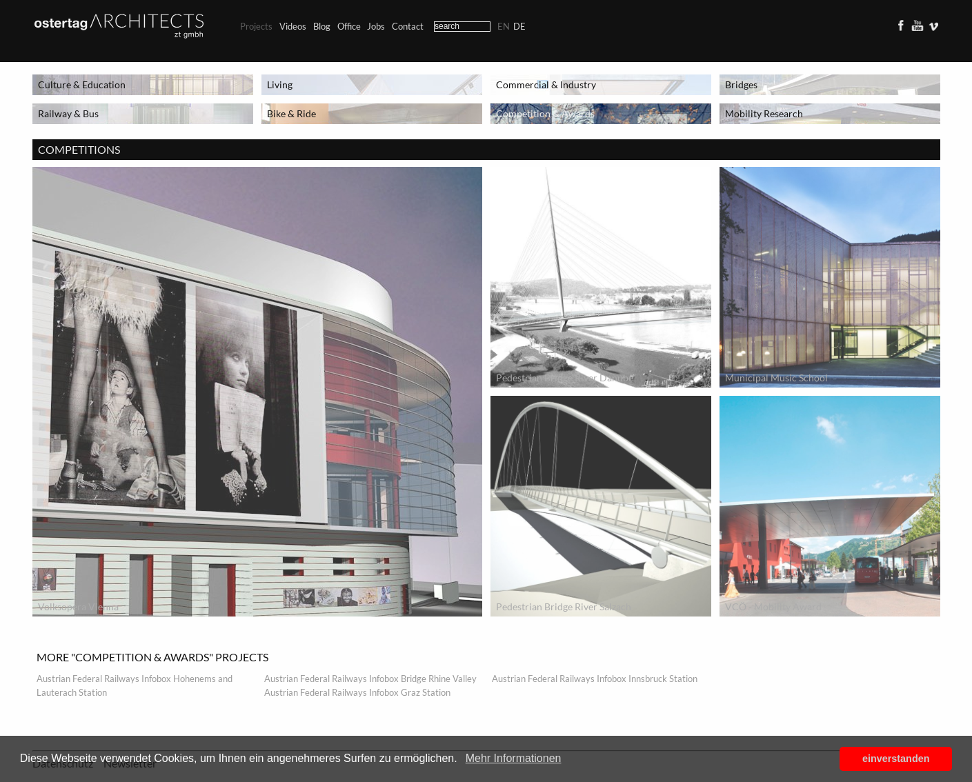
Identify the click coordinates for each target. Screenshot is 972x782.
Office (349, 26)
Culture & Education (82, 84)
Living (279, 84)
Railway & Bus (68, 113)
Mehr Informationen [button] (514, 758)
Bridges (741, 84)
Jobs (376, 26)
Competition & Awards (545, 113)
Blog (321, 26)
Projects (256, 26)
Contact (408, 26)
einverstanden (896, 758)
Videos (292, 26)
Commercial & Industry (546, 84)
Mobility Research (764, 113)
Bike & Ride (291, 113)
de (519, 26)
